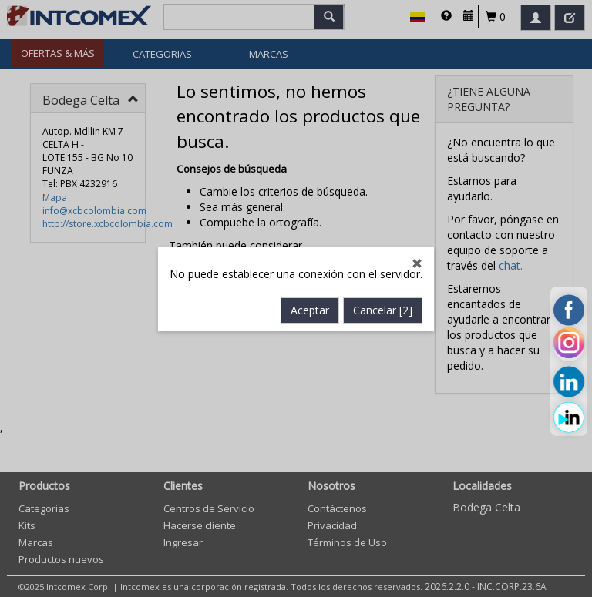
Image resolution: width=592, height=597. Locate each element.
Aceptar (310, 306)
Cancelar (382, 306)
